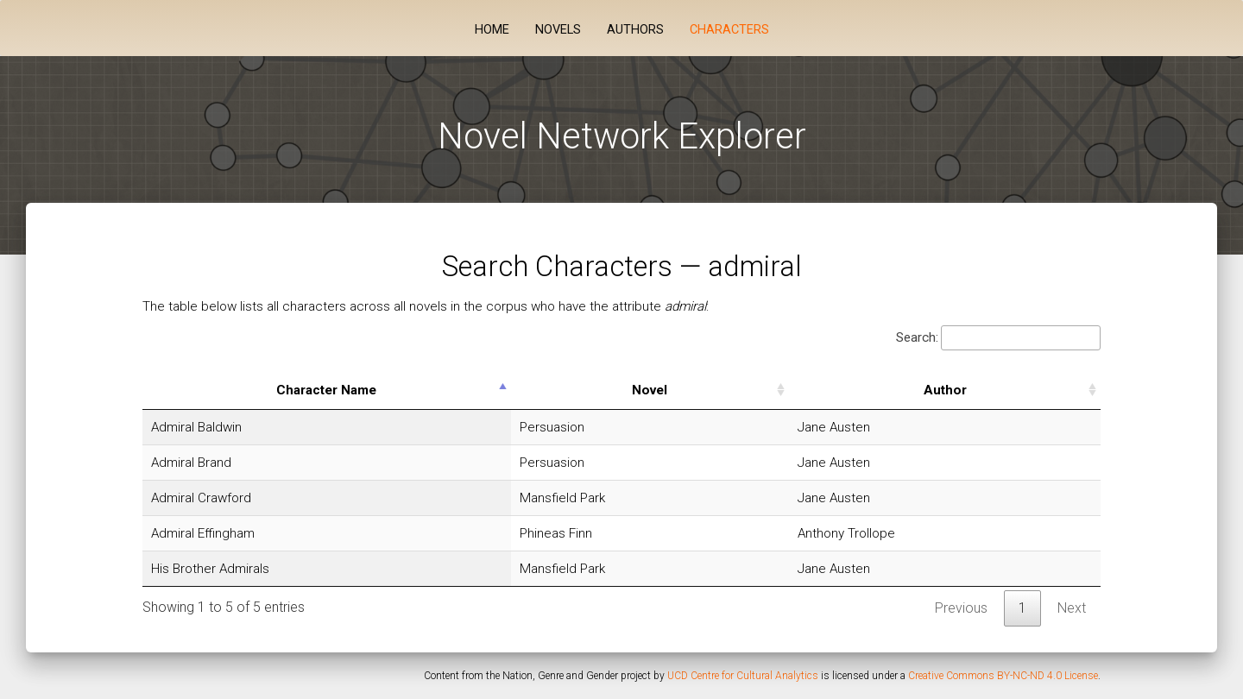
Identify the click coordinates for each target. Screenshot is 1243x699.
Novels (558, 29)
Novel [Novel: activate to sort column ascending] (649, 390)
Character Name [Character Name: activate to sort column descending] (326, 390)
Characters (729, 29)
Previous (961, 608)
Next (1071, 608)
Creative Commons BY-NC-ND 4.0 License (1003, 676)
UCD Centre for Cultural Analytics (742, 676)
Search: (998, 337)
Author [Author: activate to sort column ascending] (945, 390)
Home (492, 29)
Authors (635, 29)
